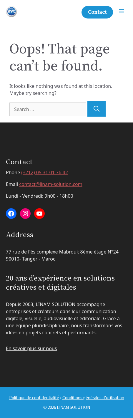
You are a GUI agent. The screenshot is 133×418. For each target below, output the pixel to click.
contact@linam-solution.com (50, 184)
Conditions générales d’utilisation (93, 397)
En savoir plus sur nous (31, 348)
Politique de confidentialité (34, 397)
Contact (97, 12)
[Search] (96, 109)
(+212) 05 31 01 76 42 (44, 172)
